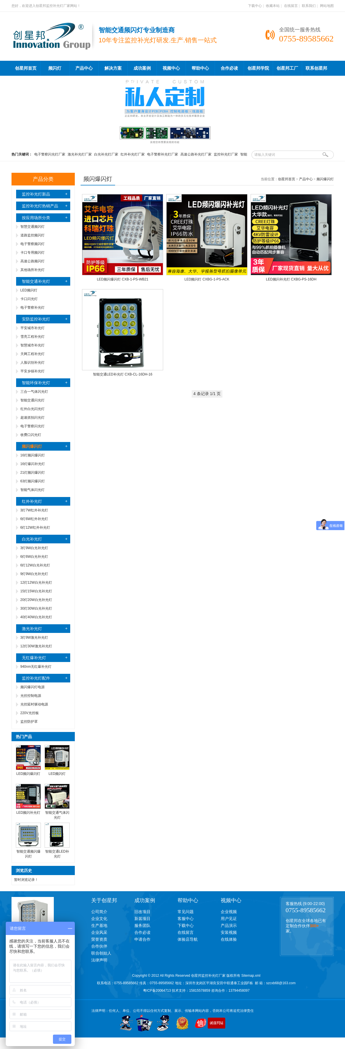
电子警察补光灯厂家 (162, 154)
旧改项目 (142, 911)
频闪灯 (54, 68)
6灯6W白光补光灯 (34, 557)
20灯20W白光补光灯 (36, 600)
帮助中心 (200, 68)
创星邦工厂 (287, 68)
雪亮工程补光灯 (32, 337)
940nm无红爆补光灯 (36, 667)
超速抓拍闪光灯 (32, 418)
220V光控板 (29, 713)
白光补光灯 (32, 539)
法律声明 (99, 960)
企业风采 (99, 932)
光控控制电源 (30, 696)
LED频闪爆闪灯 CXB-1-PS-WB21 (122, 279)
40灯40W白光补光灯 (36, 617)
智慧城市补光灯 (32, 345)
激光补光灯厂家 (80, 154)
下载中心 (255, 6)
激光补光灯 (32, 628)
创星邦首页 (26, 68)
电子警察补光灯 (32, 308)
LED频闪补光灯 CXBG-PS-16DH (291, 279)
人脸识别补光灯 (32, 363)
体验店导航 (188, 939)
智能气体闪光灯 (32, 490)
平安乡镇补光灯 (32, 371)
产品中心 (84, 68)
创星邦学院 (258, 68)
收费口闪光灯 (30, 435)
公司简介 (99, 911)
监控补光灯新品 (36, 194)
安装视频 (229, 932)
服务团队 (142, 925)
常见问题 (186, 911)
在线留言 (291, 6)
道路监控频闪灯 (32, 235)
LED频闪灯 (28, 290)
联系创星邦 (316, 68)
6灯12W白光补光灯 (35, 565)
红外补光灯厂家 (133, 154)
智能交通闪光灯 (32, 400)
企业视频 (229, 911)
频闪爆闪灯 (325, 179)
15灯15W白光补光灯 (36, 591)
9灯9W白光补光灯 (34, 574)
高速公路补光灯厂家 (195, 154)
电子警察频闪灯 (32, 244)
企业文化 (99, 918)
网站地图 (327, 6)
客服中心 (186, 918)
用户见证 (229, 918)
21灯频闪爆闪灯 (32, 473)
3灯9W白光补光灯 (34, 548)
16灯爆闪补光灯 (32, 464)
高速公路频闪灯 (32, 261)
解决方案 (113, 68)
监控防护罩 (29, 722)
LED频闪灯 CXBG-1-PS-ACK (206, 279)
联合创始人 (101, 953)
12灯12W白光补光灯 (36, 583)
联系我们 (309, 6)
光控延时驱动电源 (34, 704)
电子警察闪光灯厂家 (49, 154)
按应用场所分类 (36, 217)
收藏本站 (273, 6)
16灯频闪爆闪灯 (32, 455)
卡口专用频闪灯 (32, 253)
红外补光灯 (32, 501)
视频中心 (171, 68)
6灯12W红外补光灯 (35, 528)
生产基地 (99, 925)
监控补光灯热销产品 (40, 206)
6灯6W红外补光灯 (34, 519)
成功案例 (142, 68)
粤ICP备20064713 (157, 991)
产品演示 (229, 925)
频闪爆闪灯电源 (32, 687)
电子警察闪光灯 (32, 426)
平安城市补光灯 (32, 328)
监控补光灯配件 (36, 678)
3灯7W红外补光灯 (34, 510)
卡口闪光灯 (29, 299)
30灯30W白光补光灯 (36, 608)
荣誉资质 (99, 939)
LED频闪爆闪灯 (28, 774)
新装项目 (142, 918)
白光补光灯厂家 (106, 154)
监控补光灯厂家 (226, 154)
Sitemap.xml (250, 976)
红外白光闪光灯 (32, 409)
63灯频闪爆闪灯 (32, 481)
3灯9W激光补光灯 (34, 638)
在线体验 (229, 939)
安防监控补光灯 (36, 319)
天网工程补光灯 (32, 354)
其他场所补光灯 (32, 270)
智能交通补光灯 (36, 281)
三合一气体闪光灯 (34, 392)
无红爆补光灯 (34, 657)
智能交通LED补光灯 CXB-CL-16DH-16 (123, 374)
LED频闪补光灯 (28, 813)
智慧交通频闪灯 (32, 227)
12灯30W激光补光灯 (36, 646)
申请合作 (142, 939)
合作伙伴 (99, 946)
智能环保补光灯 (36, 382)
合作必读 (229, 68)
